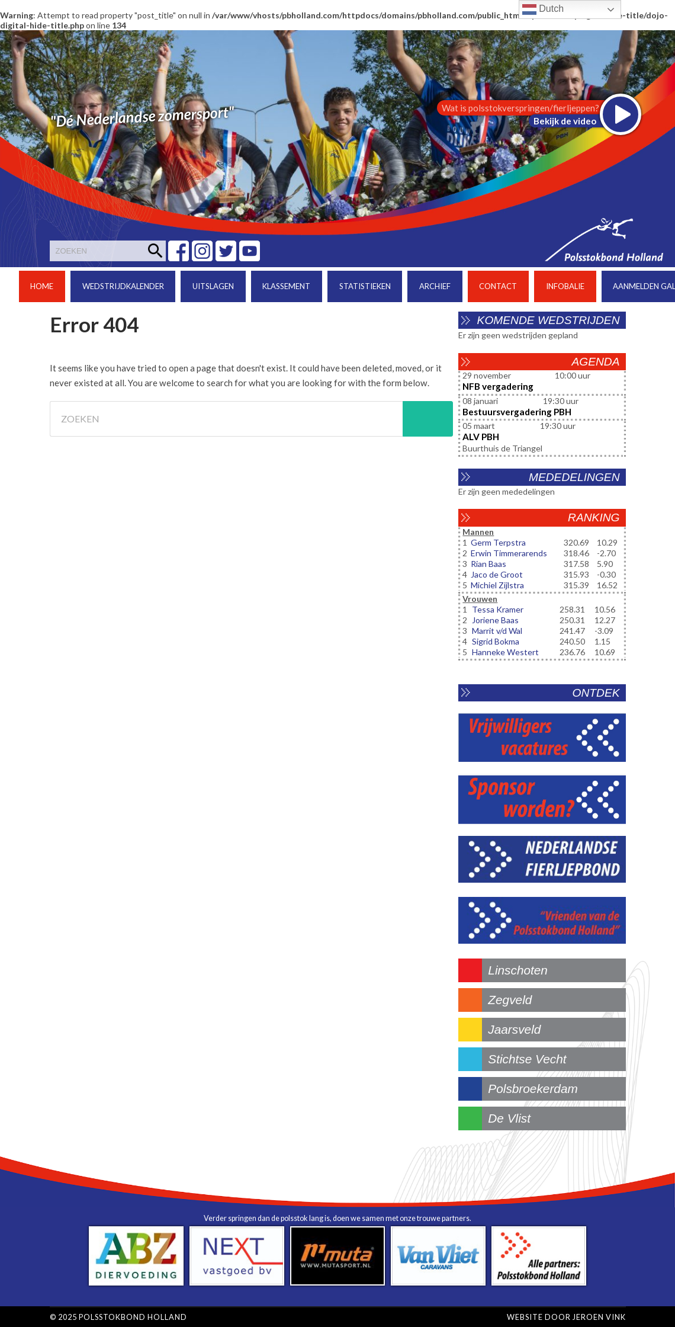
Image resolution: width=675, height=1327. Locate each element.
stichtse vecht (527, 1059)
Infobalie (565, 286)
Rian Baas (488, 564)
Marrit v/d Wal (497, 631)
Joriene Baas (495, 620)
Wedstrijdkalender (123, 286)
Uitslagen (213, 286)
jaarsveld (514, 1029)
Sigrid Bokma (495, 641)
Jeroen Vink (599, 1317)
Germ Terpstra (498, 542)
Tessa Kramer (497, 609)
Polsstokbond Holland (133, 1317)
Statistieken (365, 286)
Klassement (286, 286)
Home (41, 286)
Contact (498, 286)
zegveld (510, 1000)
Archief (435, 286)
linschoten (518, 970)
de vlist (509, 1118)
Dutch (543, 9)
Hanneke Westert (505, 652)
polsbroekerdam (532, 1088)
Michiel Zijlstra (497, 585)
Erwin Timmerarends (509, 553)
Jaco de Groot (497, 574)
